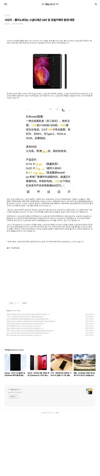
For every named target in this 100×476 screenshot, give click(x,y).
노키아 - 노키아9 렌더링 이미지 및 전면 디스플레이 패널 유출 (24, 376)
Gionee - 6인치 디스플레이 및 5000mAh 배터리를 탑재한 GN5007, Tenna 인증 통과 (30, 380)
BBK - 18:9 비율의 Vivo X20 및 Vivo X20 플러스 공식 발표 (23, 394)
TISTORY (50, 472)
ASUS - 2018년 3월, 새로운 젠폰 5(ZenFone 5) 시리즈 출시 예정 (25, 383)
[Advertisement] (50, 52)
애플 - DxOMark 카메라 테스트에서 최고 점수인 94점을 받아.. (24, 387)
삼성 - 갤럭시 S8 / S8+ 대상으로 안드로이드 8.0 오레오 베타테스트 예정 (27, 392)
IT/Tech (8, 370)
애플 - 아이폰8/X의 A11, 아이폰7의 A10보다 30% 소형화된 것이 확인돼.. (27, 373)
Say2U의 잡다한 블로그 (15, 452)
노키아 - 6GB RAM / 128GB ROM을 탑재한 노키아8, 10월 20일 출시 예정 (27, 378)
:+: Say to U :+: (50, 4)
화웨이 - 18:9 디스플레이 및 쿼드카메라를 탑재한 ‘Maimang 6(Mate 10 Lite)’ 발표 (29, 390)
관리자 (57, 472)
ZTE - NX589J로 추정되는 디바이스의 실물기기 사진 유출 (23, 385)
